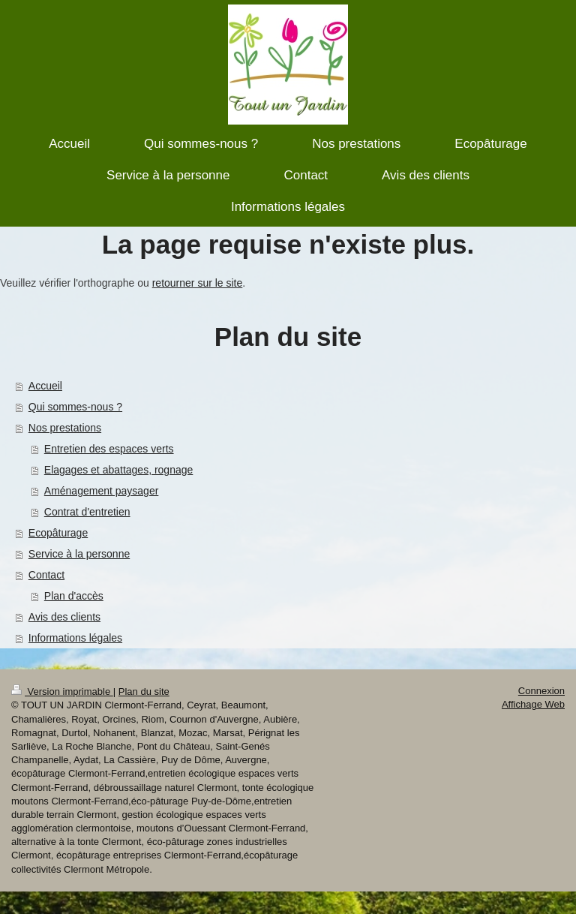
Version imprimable (62, 691)
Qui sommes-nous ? (75, 407)
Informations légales (75, 638)
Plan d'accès (74, 596)
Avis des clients (64, 617)
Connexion (541, 690)
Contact (46, 575)
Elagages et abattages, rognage (119, 470)
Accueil (45, 386)
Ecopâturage (58, 533)
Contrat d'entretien (87, 512)
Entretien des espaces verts (109, 449)
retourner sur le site (197, 283)
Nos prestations (64, 428)
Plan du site (144, 691)
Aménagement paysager (101, 491)
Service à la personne (79, 554)
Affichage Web (533, 704)
